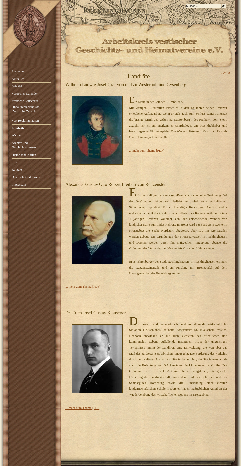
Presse (16, 162)
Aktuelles (18, 79)
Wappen (17, 135)
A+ (223, 72)
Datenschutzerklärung (26, 177)
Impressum (19, 184)
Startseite (18, 71)
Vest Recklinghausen (25, 120)
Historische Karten (24, 155)
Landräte (18, 128)
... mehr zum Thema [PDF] (146, 150)
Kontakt (17, 169)
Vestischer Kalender (25, 93)
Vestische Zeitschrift (25, 101)
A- (229, 72)
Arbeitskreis (20, 86)
